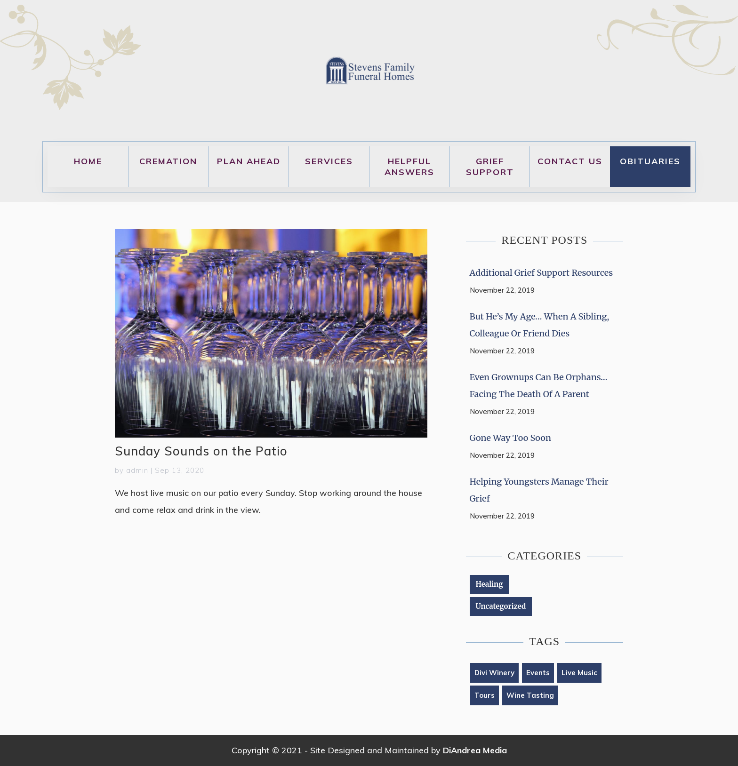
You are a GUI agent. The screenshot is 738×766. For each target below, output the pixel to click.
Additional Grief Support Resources (541, 272)
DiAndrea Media (475, 750)
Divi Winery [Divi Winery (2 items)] (494, 672)
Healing (489, 584)
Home (88, 161)
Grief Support (490, 166)
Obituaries (650, 161)
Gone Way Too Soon (510, 437)
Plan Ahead (249, 161)
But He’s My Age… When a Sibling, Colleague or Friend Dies (539, 325)
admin (137, 470)
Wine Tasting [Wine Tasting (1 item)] (530, 695)
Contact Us (569, 161)
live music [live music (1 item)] (579, 672)
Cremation (168, 161)
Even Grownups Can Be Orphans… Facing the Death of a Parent (539, 385)
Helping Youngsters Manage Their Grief (539, 490)
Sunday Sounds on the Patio (201, 451)
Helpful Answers (409, 166)
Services (329, 161)
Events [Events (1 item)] (538, 672)
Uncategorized (501, 606)
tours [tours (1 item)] (484, 695)
